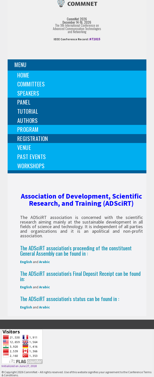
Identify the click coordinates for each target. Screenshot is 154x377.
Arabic (44, 261)
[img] (77, 8)
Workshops (31, 166)
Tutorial (27, 111)
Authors (27, 120)
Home (23, 75)
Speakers (28, 93)
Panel (23, 102)
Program (28, 129)
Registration (32, 138)
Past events (31, 156)
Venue (24, 147)
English (26, 261)
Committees (31, 84)
